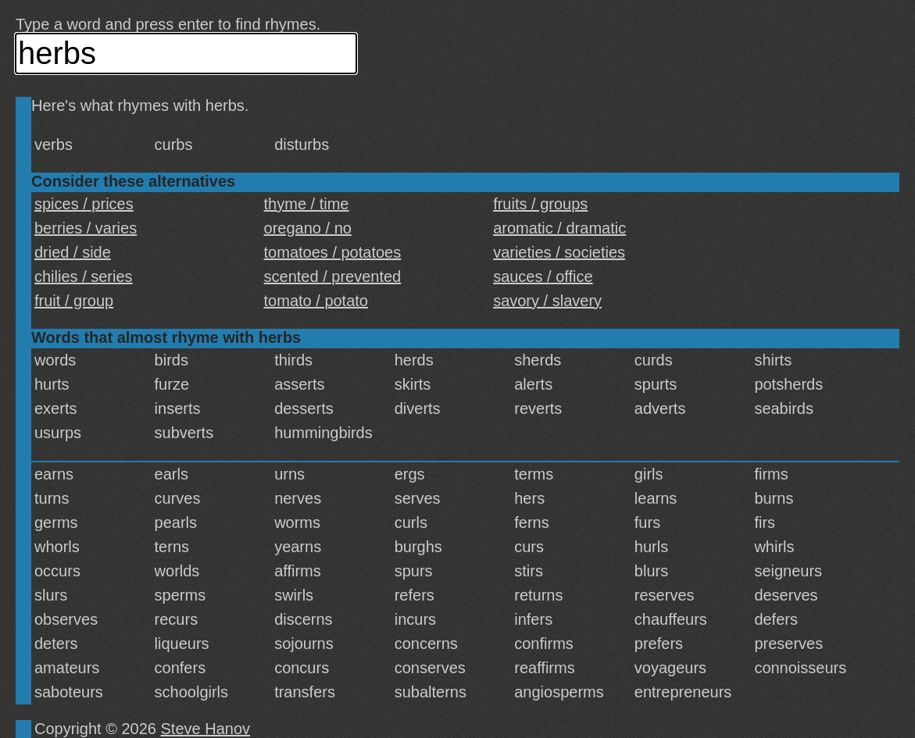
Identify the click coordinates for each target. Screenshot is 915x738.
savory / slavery (547, 300)
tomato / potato (316, 300)
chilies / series (83, 276)
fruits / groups (540, 203)
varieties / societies (559, 252)
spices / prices (84, 203)
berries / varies (85, 228)
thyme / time (306, 203)
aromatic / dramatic (559, 228)
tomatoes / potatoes (333, 252)
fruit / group (73, 300)
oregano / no (308, 228)
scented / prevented (333, 276)
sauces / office (542, 276)
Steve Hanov (206, 728)
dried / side (72, 252)
